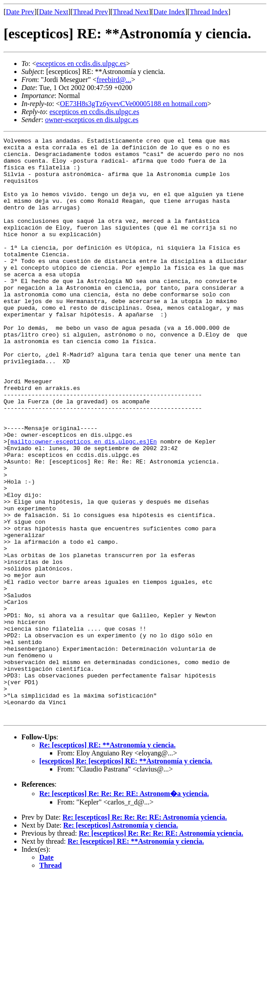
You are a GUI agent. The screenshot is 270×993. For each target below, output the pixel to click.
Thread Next (131, 12)
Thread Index (209, 12)
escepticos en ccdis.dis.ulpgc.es (81, 63)
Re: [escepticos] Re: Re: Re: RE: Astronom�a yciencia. (124, 910)
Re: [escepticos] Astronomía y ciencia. (120, 941)
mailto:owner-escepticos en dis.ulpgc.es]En (84, 503)
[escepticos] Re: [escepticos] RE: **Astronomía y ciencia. (125, 877)
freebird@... (114, 79)
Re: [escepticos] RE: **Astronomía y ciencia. (107, 861)
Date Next (53, 12)
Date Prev (20, 12)
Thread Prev (90, 12)
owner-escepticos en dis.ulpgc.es (91, 119)
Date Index (169, 12)
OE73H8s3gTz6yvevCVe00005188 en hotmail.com (133, 103)
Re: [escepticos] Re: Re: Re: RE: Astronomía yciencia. (144, 933)
